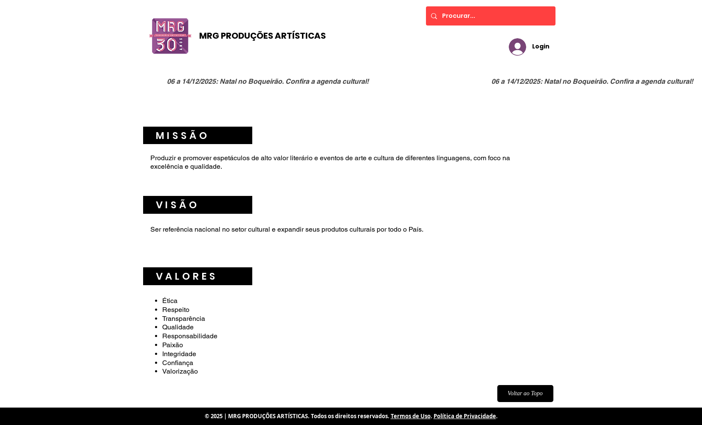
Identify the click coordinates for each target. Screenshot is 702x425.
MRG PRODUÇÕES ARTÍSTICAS (262, 36)
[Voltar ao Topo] (525, 393)
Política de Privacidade (465, 416)
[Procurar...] (490, 16)
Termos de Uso (411, 416)
